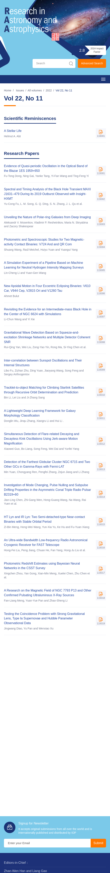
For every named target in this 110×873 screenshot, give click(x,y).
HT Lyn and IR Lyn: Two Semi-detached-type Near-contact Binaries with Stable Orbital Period (45, 520)
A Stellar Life (13, 130)
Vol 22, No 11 (64, 90)
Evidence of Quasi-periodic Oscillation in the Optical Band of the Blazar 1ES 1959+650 (46, 168)
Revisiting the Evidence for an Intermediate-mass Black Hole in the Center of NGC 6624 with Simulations (48, 312)
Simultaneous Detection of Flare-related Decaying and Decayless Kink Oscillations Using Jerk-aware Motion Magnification (42, 439)
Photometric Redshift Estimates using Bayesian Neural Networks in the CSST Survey (42, 567)
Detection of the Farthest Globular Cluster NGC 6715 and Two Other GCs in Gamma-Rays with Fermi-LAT (47, 465)
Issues (20, 90)
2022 (49, 90)
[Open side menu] (103, 79)
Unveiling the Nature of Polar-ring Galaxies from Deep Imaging (48, 217)
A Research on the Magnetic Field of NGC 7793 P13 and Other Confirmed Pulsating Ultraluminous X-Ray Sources (48, 594)
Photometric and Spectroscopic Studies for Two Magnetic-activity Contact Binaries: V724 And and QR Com (44, 242)
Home (7, 90)
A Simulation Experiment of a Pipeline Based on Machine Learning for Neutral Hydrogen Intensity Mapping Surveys (44, 265)
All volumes (35, 90)
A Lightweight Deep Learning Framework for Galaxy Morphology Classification (40, 414)
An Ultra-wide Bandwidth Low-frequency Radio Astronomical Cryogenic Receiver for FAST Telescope (46, 544)
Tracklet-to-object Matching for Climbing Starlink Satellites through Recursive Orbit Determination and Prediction (44, 391)
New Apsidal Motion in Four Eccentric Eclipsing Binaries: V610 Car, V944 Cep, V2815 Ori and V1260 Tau (47, 289)
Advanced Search (92, 63)
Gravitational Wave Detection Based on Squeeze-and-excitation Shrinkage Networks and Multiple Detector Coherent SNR (47, 337)
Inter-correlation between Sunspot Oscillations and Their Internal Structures (43, 363)
